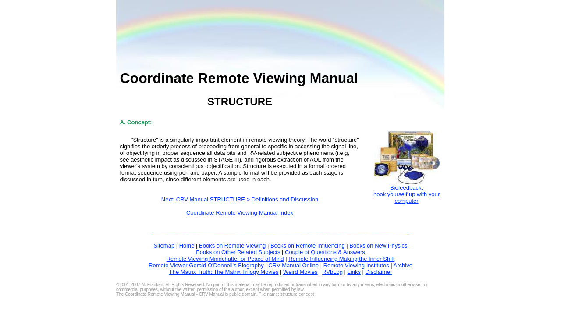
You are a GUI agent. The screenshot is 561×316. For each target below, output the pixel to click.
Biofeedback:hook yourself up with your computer (406, 194)
